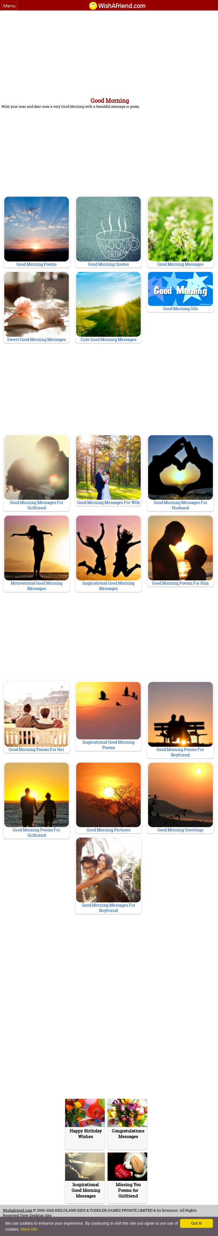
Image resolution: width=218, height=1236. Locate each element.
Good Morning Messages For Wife (108, 470)
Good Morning (110, 100)
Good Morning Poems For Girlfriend (36, 800)
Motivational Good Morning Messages (36, 553)
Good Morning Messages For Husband (180, 473)
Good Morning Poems (36, 232)
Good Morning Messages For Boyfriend (108, 875)
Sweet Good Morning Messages (36, 307)
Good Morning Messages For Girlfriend (36, 473)
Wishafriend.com (17, 1210)
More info (29, 1229)
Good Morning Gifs (180, 291)
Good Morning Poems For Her (36, 717)
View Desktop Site (36, 1215)
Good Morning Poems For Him (180, 551)
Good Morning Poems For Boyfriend (180, 720)
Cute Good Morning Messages (108, 307)
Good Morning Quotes (108, 232)
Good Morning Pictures (108, 798)
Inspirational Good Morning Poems (108, 716)
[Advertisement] (109, 53)
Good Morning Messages (180, 232)
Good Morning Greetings (180, 798)
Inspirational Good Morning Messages (108, 553)
